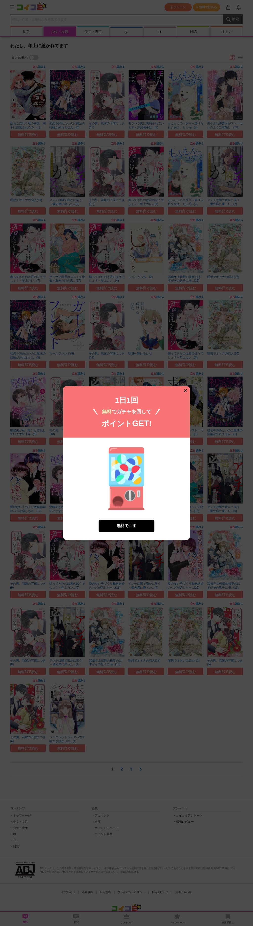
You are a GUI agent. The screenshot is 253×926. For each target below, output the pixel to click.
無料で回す (126, 516)
